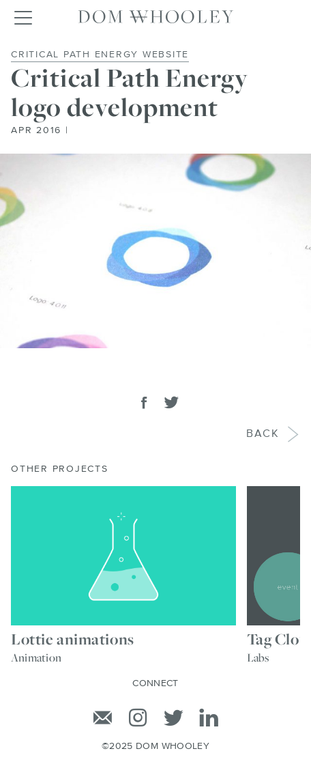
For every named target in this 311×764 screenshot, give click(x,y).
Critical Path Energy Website (100, 54)
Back (264, 434)
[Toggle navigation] (22, 17)
